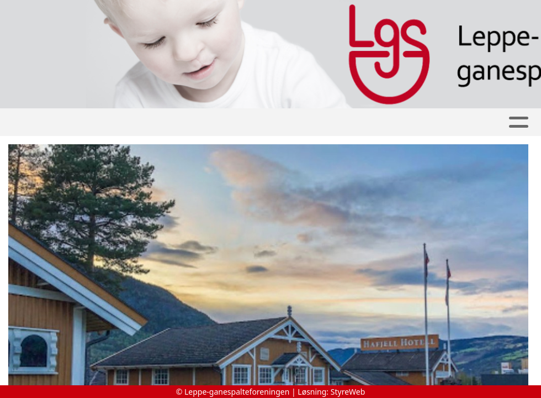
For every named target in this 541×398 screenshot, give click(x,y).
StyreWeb (348, 391)
